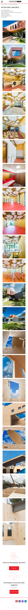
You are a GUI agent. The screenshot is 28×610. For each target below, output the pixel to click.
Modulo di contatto (14, 597)
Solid (8, 4)
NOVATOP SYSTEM (4, 4)
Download (14, 574)
